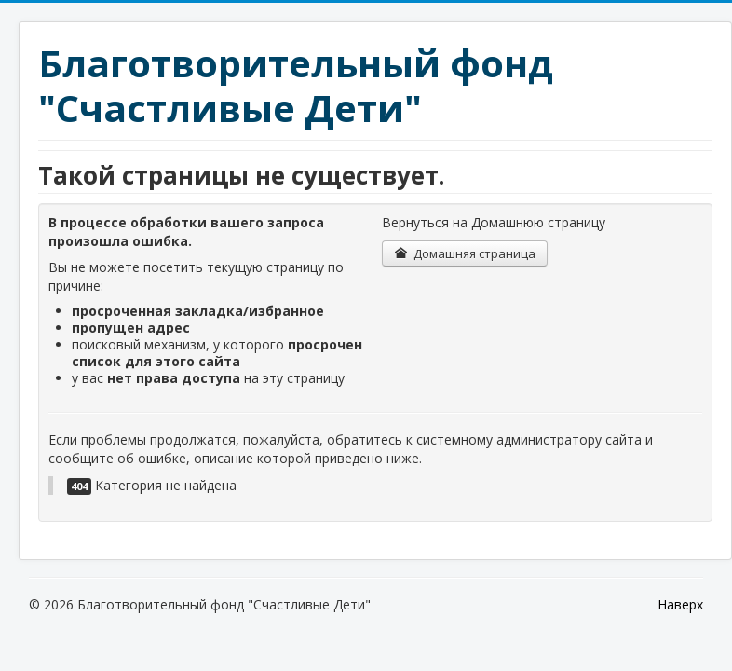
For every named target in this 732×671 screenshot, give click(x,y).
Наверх (680, 604)
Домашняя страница (464, 253)
